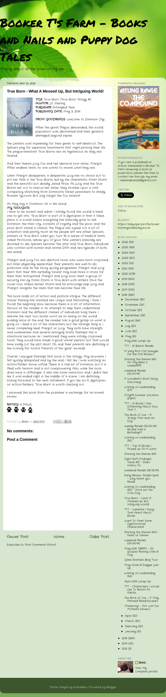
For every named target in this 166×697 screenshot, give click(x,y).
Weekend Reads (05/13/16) (141, 470)
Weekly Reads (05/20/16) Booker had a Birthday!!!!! (140, 429)
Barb (142, 663)
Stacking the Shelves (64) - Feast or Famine (141, 533)
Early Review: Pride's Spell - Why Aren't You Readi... (141, 478)
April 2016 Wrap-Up (137, 581)
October (131, 310)
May (128, 336)
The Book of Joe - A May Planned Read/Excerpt (141, 599)
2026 (125, 242)
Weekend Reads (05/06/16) (135, 542)
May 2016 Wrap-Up (137, 341)
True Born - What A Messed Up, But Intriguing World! (137, 501)
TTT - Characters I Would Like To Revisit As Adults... (141, 590)
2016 (125, 295)
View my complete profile (146, 669)
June (128, 331)
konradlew (80, 687)
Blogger (111, 687)
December (132, 299)
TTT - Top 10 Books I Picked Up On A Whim (140, 447)
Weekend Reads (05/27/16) (135, 372)
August (130, 321)
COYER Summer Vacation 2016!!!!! (141, 396)
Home (59, 537)
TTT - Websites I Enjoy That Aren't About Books (139, 512)
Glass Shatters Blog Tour (141, 560)
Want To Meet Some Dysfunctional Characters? (138, 524)
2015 (125, 638)
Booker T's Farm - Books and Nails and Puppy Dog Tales (73, 39)
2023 (125, 258)
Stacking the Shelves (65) (140, 454)
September (132, 315)
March (130, 621)
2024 (125, 253)
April (128, 616)
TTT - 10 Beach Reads (138, 346)
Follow (122, 211)
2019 (125, 279)
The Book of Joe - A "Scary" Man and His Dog (139, 418)
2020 (125, 274)
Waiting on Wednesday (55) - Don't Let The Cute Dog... (139, 490)
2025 (125, 247)
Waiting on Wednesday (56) (139, 439)
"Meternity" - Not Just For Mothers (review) (141, 607)
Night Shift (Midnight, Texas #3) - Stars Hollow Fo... (138, 462)
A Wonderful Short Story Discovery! (141, 380)
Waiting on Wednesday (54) (139, 574)
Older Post (99, 537)
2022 (125, 263)
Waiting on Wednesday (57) (139, 388)
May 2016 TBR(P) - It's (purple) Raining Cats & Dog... (141, 552)
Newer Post (17, 537)
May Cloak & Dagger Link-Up (141, 566)
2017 (125, 290)
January (131, 631)
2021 (125, 269)
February (131, 626)
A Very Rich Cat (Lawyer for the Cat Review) (141, 352)
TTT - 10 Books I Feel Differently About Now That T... (141, 407)
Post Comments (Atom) (40, 545)
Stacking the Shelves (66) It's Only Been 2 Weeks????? (140, 362)
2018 (125, 284)
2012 (125, 649)
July (128, 326)
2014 (125, 643)
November (132, 305)
